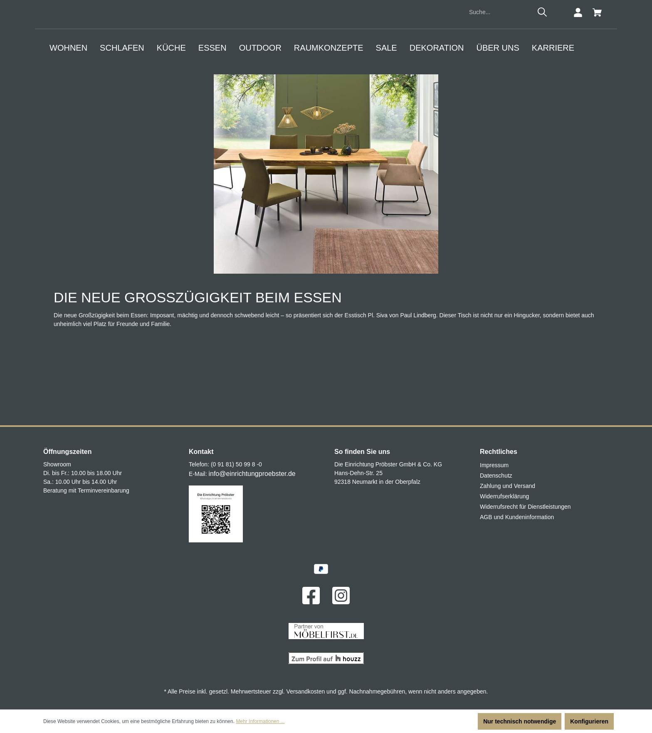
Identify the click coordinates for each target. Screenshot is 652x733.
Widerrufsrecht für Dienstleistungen (525, 507)
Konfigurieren (589, 721)
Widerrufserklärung (504, 496)
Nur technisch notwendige (519, 721)
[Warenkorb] (597, 82)
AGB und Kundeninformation (517, 517)
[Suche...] (499, 82)
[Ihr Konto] (578, 82)
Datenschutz (496, 476)
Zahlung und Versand (507, 486)
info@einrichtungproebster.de (251, 474)
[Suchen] (542, 81)
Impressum (494, 465)
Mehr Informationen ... (260, 721)
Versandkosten (305, 691)
